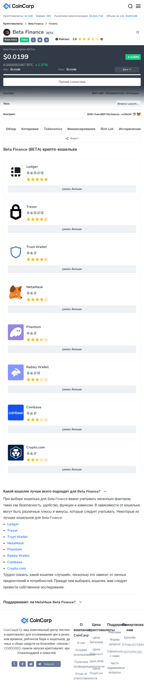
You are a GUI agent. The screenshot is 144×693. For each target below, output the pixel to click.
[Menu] (138, 6)
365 (48, 16)
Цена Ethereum (96, 651)
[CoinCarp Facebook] (22, 664)
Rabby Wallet (37, 367)
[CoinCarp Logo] (19, 6)
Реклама (114, 632)
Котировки (30, 129)
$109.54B (131, 16)
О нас (81, 643)
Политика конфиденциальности (81, 664)
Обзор (11, 129)
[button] (39, 40)
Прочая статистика (72, 82)
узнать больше (72, 189)
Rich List (107, 129)
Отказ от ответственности (81, 676)
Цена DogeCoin (96, 670)
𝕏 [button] (33, 40)
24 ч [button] (127, 69)
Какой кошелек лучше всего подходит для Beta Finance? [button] (55, 491)
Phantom (33, 327)
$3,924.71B (96, 16)
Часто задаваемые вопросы (114, 668)
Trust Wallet (36, 247)
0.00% (133, 57)
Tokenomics (53, 129)
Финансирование (81, 129)
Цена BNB (96, 661)
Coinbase (33, 407)
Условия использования (81, 652)
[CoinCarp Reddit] (31, 664)
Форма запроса (114, 642)
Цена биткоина (96, 640)
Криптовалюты (13, 23)
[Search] (130, 6)
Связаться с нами (114, 653)
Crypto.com (35, 447)
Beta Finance (35, 23)
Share (71, 138)
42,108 (28, 16)
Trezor (31, 206)
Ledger (32, 166)
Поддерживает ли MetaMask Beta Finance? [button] (42, 602)
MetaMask (34, 287)
